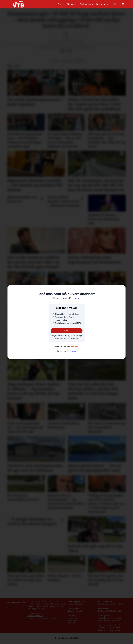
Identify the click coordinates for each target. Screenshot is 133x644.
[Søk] (114, 4)
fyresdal (78, 63)
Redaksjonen (73, 620)
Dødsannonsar (86, 4)
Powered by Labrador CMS (66, 640)
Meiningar (72, 4)
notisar (54, 63)
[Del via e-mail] (70, 53)
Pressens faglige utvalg (37, 616)
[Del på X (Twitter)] (66, 53)
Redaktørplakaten (35, 618)
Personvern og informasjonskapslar (42, 620)
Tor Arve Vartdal (75, 613)
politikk (65, 63)
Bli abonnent (102, 4)
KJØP (66, 331)
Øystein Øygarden (75, 606)
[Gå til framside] (18, 4)
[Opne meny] (123, 4)
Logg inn (66, 298)
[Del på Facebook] (62, 53)
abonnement (71, 351)
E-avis (61, 4)
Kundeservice (73, 623)
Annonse (72, 625)
